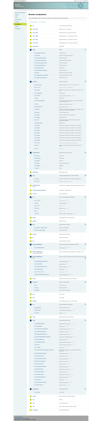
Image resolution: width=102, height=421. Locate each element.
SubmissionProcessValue (41, 382)
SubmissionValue (39, 384)
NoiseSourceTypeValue (40, 361)
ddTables (38, 160)
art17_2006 (35, 36)
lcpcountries (38, 307)
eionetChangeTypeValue (41, 65)
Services (17, 26)
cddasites (38, 55)
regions (37, 72)
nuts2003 (38, 125)
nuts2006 (38, 127)
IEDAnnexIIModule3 (37, 251)
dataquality (35, 172)
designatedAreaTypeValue (41, 57)
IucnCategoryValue (40, 67)
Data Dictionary (24, 10)
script (37, 145)
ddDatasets (38, 158)
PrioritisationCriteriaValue (41, 366)
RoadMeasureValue (40, 374)
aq (33, 25)
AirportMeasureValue (40, 323)
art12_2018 (35, 32)
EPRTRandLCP (36, 185)
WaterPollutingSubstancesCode (42, 274)
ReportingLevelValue (40, 371)
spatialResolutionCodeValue (41, 77)
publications (36, 389)
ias (33, 237)
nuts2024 (38, 140)
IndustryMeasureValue (40, 342)
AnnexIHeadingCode (40, 247)
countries (38, 392)
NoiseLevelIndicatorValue (41, 358)
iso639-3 (37, 112)
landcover (35, 282)
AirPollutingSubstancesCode (42, 261)
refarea (37, 208)
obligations (38, 165)
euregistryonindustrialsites (39, 190)
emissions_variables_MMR (41, 227)
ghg (33, 224)
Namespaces (17, 28)
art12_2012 (35, 29)
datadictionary (36, 152)
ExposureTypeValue (40, 339)
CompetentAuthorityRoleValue (42, 328)
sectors (37, 312)
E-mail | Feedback (19, 417)
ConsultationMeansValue (41, 331)
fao (33, 197)
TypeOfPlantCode (39, 269)
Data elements (18, 19)
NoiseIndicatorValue (40, 355)
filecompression (39, 106)
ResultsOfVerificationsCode (41, 266)
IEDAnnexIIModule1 (37, 244)
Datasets (17, 14)
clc (36, 285)
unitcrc (37, 213)
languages (38, 117)
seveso (34, 396)
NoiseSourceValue (39, 363)
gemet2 (34, 221)
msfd (34, 316)
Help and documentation (20, 12)
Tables (16, 17)
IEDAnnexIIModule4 (37, 256)
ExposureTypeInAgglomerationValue (43, 336)
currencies (38, 95)
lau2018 (34, 301)
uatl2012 (37, 290)
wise (34, 406)
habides (34, 234)
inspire (34, 278)
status (37, 168)
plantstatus (38, 310)
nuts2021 (38, 137)
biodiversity (35, 46)
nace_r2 (37, 119)
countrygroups (39, 93)
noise (34, 320)
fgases (34, 217)
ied (33, 241)
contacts (38, 155)
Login (77, 0)
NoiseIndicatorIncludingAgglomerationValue (45, 349)
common (35, 81)
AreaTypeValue (39, 326)
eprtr (34, 175)
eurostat (35, 193)
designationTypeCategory (41, 60)
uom (34, 403)
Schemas (17, 21)
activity (37, 178)
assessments (38, 84)
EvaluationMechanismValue (41, 334)
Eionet (20, 10)
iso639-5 (37, 114)
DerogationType (39, 263)
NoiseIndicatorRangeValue (41, 353)
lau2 (34, 297)
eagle (37, 287)
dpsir (37, 98)
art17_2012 (35, 39)
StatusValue (38, 379)
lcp (33, 304)
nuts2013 (38, 132)
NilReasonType (39, 123)
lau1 (34, 294)
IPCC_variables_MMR (40, 230)
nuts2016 (38, 135)
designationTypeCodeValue (41, 62)
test (33, 399)
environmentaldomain (40, 100)
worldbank (35, 409)
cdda (34, 49)
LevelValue (38, 347)
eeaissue (38, 163)
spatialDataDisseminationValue (42, 75)
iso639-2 (37, 109)
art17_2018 (35, 42)
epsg (37, 104)
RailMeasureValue (39, 369)
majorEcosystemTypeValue (41, 70)
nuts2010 (38, 130)
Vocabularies (18, 24)
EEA (20, 1)
